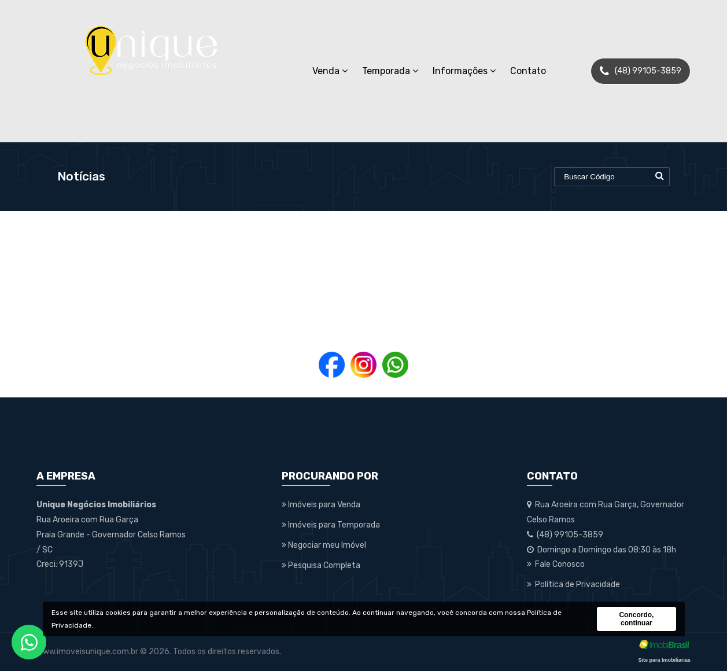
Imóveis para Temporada (331, 525)
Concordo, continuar (636, 619)
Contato (528, 70)
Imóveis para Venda (321, 505)
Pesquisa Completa (321, 565)
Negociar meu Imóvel (324, 545)
